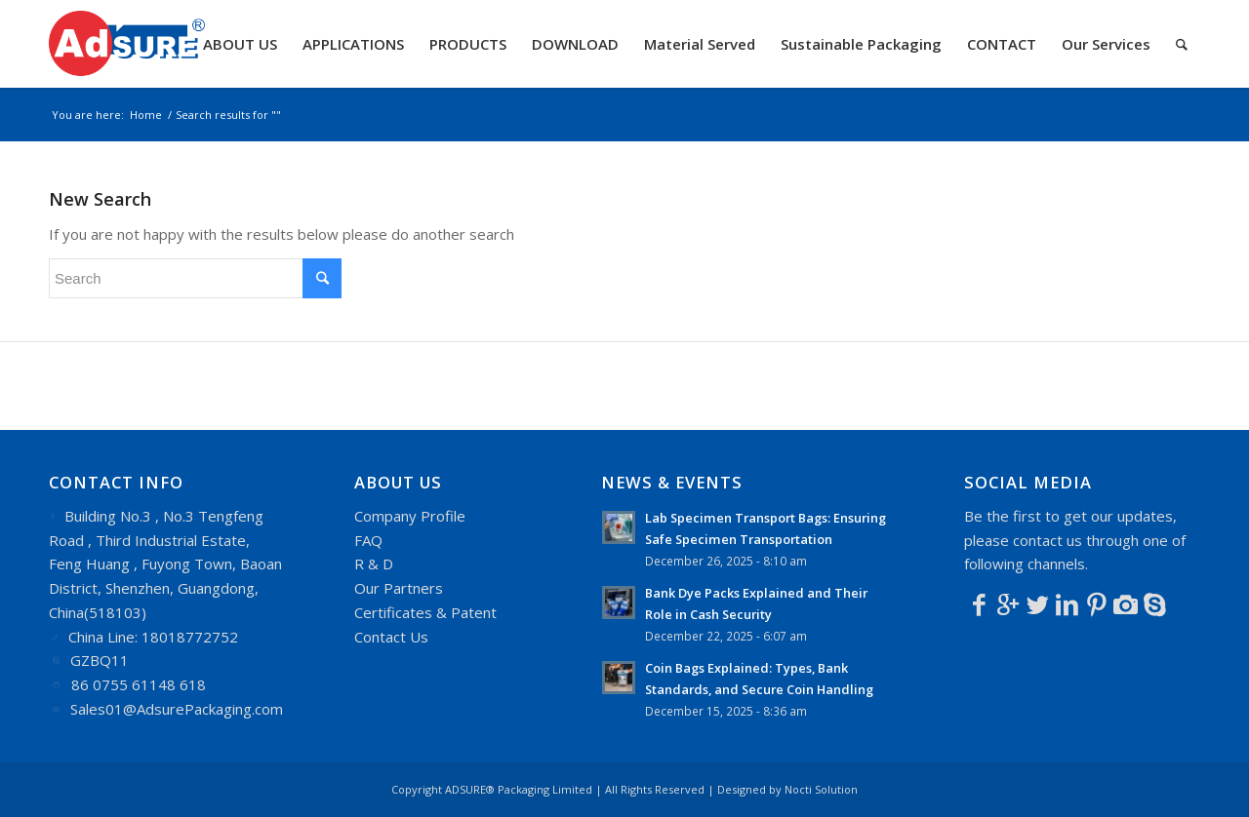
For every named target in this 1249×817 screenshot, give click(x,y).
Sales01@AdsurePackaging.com (176, 709)
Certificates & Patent (425, 612)
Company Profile (409, 515)
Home (146, 114)
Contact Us (391, 636)
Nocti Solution (821, 789)
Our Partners (398, 588)
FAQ (368, 540)
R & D (373, 563)
